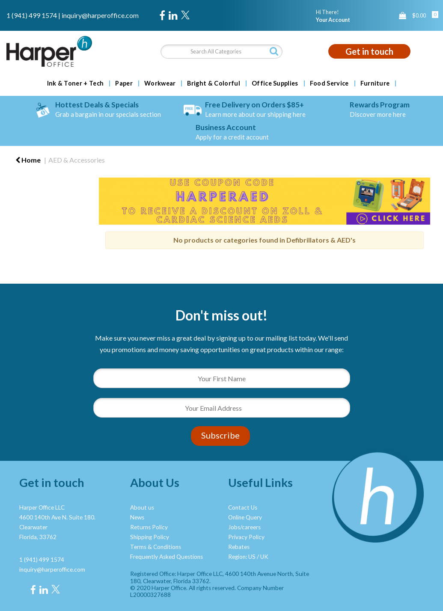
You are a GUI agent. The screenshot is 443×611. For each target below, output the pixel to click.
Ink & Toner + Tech (75, 83)
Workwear (160, 83)
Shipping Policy (149, 537)
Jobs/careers (244, 527)
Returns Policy (149, 527)
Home (28, 160)
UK (264, 556)
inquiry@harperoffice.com (100, 15)
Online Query (245, 517)
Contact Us (242, 507)
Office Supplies (275, 83)
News (137, 517)
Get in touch (369, 51)
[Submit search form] (274, 51)
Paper (124, 83)
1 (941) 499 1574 (31, 15)
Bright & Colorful (213, 83)
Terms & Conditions (155, 546)
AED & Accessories (76, 160)
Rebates (239, 546)
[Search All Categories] (221, 51)
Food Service (329, 83)
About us (142, 507)
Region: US (242, 556)
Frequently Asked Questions (166, 556)
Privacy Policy (246, 537)
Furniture (375, 83)
